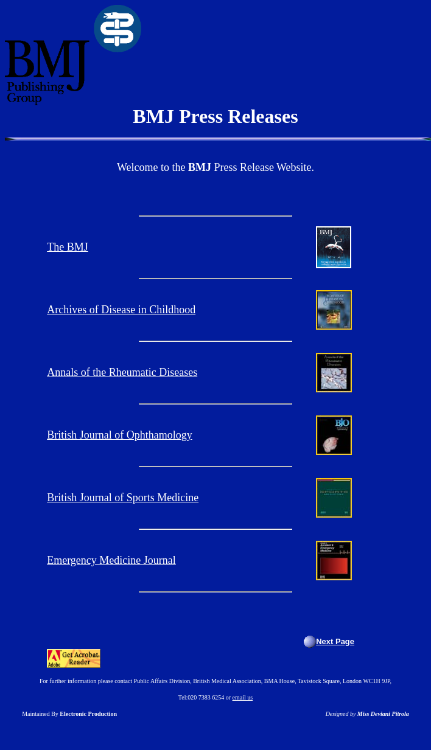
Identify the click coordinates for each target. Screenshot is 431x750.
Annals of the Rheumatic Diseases (122, 372)
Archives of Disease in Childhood (121, 310)
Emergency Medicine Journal (111, 560)
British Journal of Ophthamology (119, 435)
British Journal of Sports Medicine (122, 497)
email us (243, 697)
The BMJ (67, 247)
